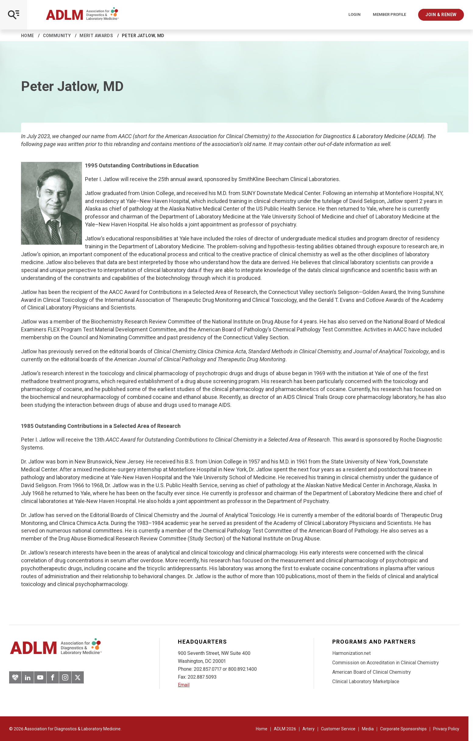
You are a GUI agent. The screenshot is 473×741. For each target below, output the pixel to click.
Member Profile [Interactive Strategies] (389, 14)
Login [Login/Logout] (354, 14)
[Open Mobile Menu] (13, 15)
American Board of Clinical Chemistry (371, 672)
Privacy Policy (446, 728)
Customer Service (338, 728)
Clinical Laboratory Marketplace (365, 681)
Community (57, 35)
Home (27, 35)
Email (183, 685)
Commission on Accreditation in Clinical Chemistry (385, 663)
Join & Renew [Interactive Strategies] (441, 14)
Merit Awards (96, 35)
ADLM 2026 (285, 728)
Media (368, 728)
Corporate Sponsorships (403, 728)
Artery (308, 728)
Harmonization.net (351, 653)
